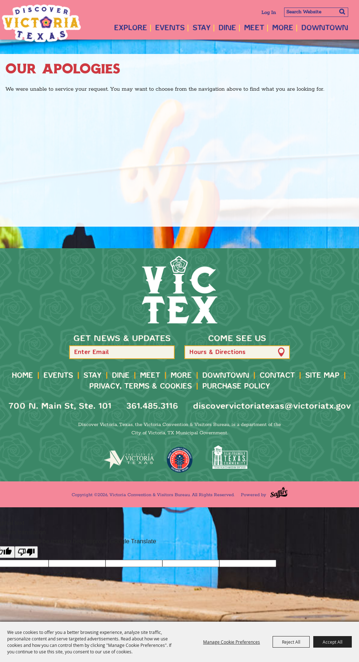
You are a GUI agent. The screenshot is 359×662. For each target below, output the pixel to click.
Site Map (322, 375)
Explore (130, 28)
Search (342, 11)
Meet (254, 28)
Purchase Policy (236, 386)
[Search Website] (316, 12)
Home (22, 375)
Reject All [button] (291, 642)
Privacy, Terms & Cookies (140, 386)
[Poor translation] (26, 552)
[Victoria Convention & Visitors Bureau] (41, 23)
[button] (166, 352)
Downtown (324, 28)
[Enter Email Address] (122, 352)
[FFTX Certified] (230, 457)
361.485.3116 (152, 406)
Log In (268, 13)
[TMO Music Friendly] (179, 459)
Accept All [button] (332, 642)
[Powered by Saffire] (278, 492)
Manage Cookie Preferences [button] (231, 642)
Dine (227, 28)
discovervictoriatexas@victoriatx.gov (272, 406)
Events (170, 28)
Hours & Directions (217, 352)
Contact (277, 375)
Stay (202, 28)
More (282, 28)
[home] (179, 289)
